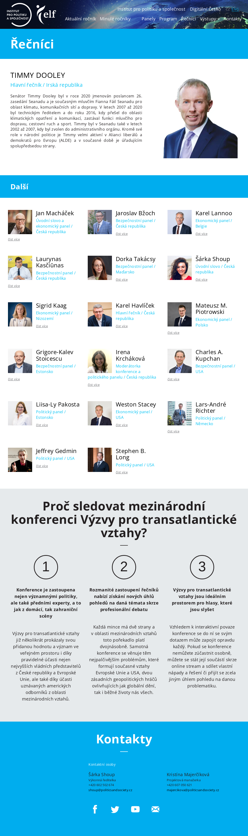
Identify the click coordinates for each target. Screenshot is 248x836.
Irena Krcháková (130, 355)
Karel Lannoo (214, 213)
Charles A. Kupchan (209, 355)
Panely (148, 19)
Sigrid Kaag (51, 305)
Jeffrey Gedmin (56, 451)
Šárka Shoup (213, 259)
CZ (228, 9)
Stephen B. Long (131, 454)
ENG (235, 9)
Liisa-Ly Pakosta (58, 404)
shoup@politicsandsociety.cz (110, 790)
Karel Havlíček (135, 305)
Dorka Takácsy (135, 259)
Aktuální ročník (80, 19)
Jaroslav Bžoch (135, 213)
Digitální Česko (205, 9)
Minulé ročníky (115, 19)
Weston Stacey (136, 404)
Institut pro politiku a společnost (151, 9)
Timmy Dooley (37, 75)
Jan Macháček (55, 213)
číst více (14, 239)
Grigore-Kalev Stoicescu (54, 355)
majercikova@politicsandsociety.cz (193, 790)
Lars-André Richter (211, 407)
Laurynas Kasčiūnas (50, 262)
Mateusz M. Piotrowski (211, 308)
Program (168, 19)
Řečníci (188, 19)
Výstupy (210, 19)
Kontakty (233, 19)
